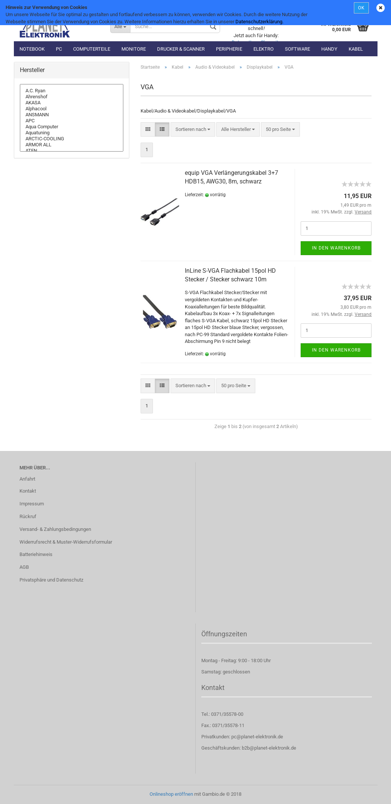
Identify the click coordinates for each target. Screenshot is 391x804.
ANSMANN (71, 115)
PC (59, 49)
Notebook (32, 49)
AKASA (71, 103)
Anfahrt (27, 479)
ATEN (71, 151)
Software (297, 49)
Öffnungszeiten (224, 634)
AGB (24, 567)
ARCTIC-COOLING (71, 139)
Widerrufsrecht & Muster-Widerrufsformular (65, 542)
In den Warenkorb (336, 248)
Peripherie (229, 49)
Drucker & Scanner (181, 49)
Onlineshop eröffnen (171, 794)
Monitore (133, 49)
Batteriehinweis (35, 554)
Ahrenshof (71, 97)
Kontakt (27, 491)
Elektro (263, 49)
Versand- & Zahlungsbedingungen (55, 529)
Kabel (356, 49)
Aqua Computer (71, 127)
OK (361, 8)
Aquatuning (71, 133)
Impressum (31, 503)
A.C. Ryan (71, 91)
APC (71, 121)
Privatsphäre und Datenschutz (51, 580)
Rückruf (27, 516)
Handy (329, 49)
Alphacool (71, 109)
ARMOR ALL (71, 145)
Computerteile (91, 49)
